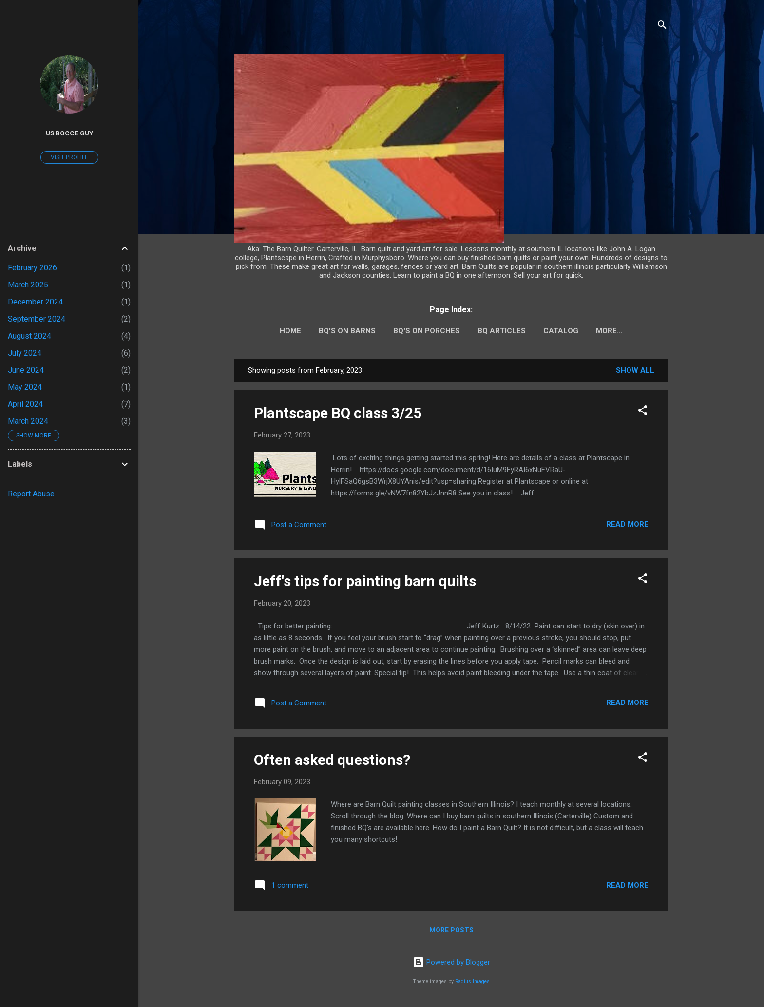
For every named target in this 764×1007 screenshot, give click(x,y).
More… (609, 330)
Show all (635, 370)
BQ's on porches (426, 330)
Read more (627, 524)
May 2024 (25, 387)
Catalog (560, 330)
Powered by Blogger (451, 962)
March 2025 (28, 284)
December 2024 (35, 301)
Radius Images (472, 981)
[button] (643, 411)
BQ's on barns (347, 330)
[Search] (662, 26)
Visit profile (69, 157)
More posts (451, 930)
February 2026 (32, 267)
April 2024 (25, 404)
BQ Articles (502, 330)
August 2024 (29, 336)
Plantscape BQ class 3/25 (337, 412)
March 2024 (28, 421)
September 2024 (36, 318)
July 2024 (24, 353)
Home (290, 330)
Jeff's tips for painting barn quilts (365, 580)
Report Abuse (31, 493)
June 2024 (26, 370)
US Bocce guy (69, 133)
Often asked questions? (332, 759)
